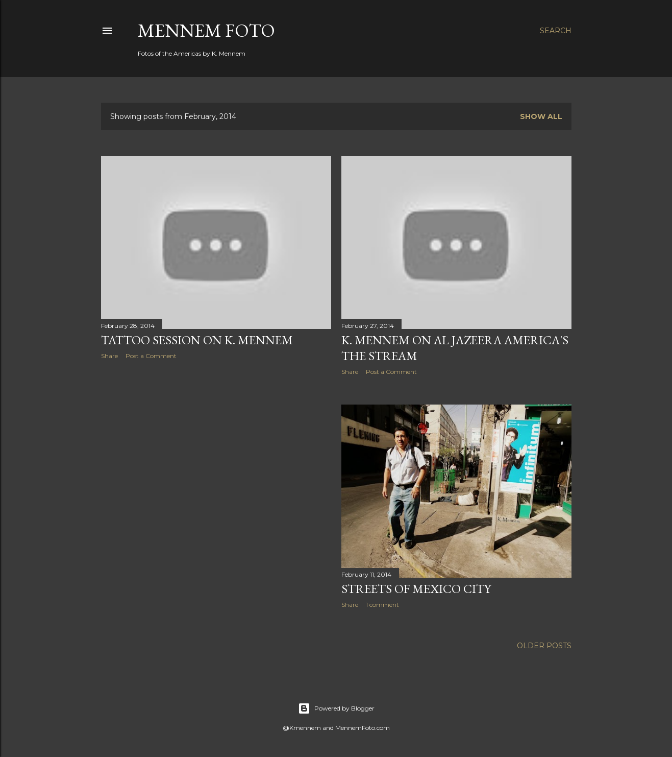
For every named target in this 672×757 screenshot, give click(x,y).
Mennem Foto (206, 30)
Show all (541, 116)
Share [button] (109, 356)
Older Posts (544, 645)
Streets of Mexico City (416, 589)
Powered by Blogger (336, 708)
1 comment (382, 604)
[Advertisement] (216, 456)
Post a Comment (151, 356)
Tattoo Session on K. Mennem (197, 340)
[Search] (555, 30)
